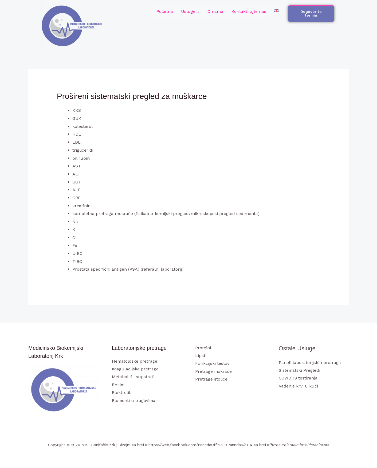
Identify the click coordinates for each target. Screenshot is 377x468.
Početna (164, 11)
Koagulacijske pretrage (135, 368)
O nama (215, 11)
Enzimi (119, 385)
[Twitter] (289, 396)
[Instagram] (296, 396)
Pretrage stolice (211, 379)
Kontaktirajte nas (248, 11)
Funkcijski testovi (212, 363)
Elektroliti (122, 392)
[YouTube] (304, 396)
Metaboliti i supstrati (133, 376)
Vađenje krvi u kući (298, 386)
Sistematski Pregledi (300, 370)
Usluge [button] (190, 11)
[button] (190, 11)
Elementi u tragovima (134, 400)
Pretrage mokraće (213, 371)
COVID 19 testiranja (298, 378)
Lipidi (200, 355)
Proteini (203, 347)
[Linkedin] (311, 396)
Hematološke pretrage (135, 361)
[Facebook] (282, 396)
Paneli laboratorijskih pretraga (310, 362)
